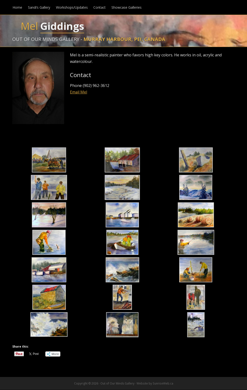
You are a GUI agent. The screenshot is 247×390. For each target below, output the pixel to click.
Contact (99, 7)
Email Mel (78, 92)
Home (17, 7)
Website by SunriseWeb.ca (155, 384)
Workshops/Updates (72, 7)
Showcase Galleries (126, 7)
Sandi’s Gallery (39, 7)
